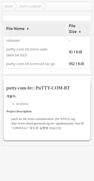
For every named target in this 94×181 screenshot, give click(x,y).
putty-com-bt (31, 7)
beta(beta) (22, 104)
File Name (15, 28)
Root (9, 7)
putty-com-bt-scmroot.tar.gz (30, 63)
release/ (13, 40)
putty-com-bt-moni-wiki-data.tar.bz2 (27, 52)
